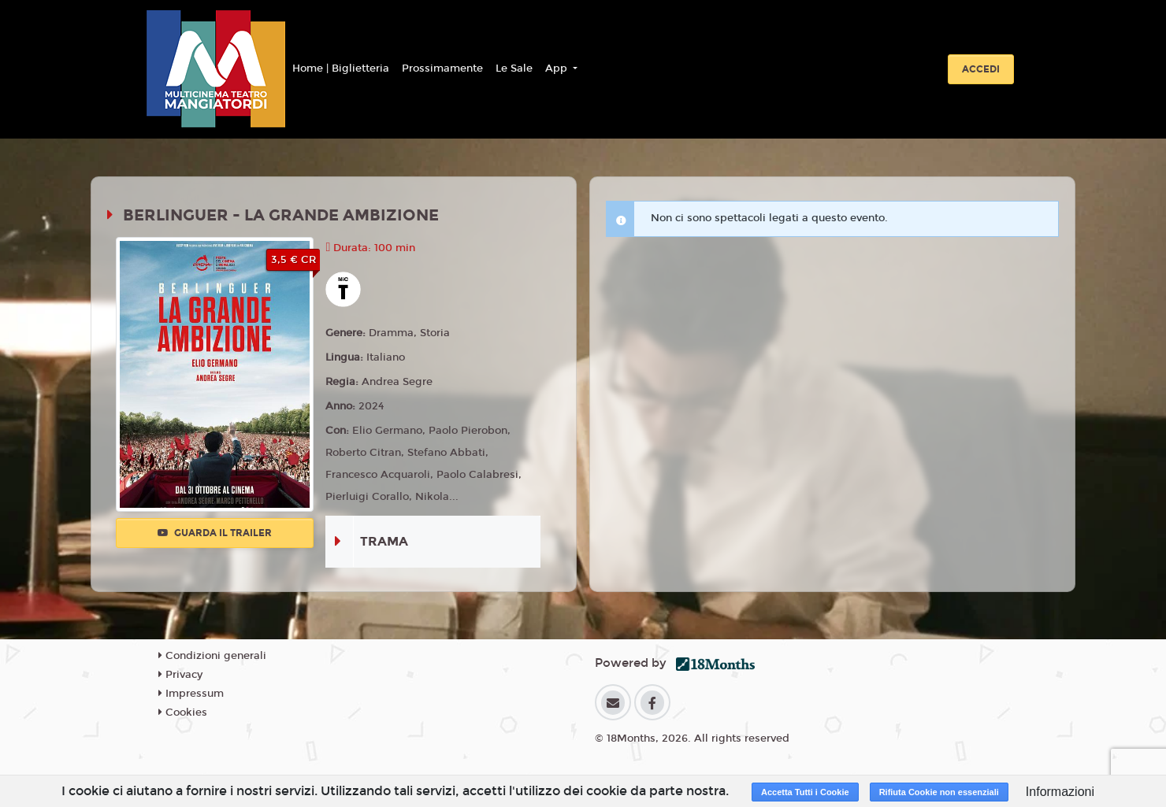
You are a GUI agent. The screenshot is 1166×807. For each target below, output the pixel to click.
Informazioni (1060, 791)
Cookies (182, 712)
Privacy (180, 674)
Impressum (191, 693)
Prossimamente (442, 68)
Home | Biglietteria (340, 68)
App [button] (557, 68)
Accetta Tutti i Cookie (805, 792)
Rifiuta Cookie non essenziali (939, 792)
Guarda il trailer (215, 533)
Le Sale (514, 68)
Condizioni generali (212, 656)
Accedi (981, 69)
